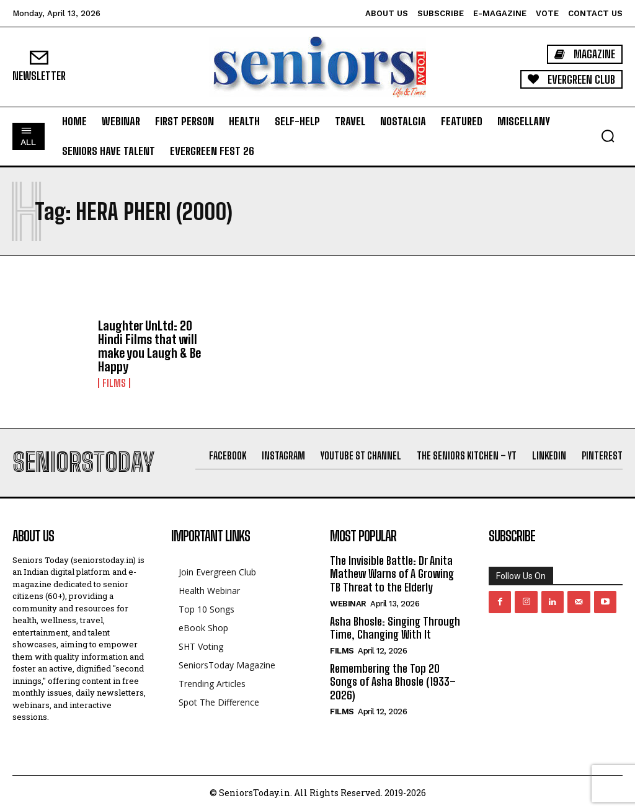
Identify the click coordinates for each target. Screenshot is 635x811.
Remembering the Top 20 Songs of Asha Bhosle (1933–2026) (393, 682)
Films (114, 383)
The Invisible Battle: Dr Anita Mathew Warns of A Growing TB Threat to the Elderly (392, 574)
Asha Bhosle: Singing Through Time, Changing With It (395, 628)
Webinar (348, 603)
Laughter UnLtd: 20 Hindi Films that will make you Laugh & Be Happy (149, 346)
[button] (608, 136)
